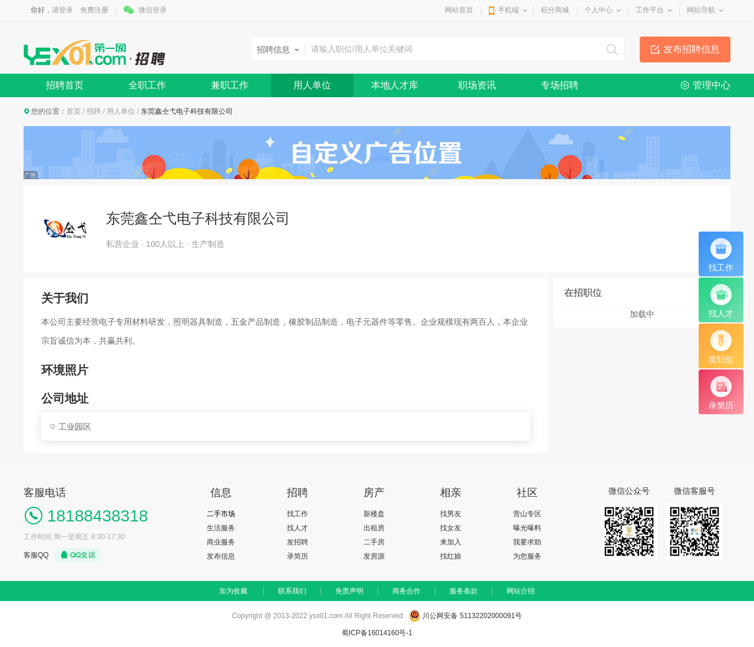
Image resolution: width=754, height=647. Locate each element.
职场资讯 (477, 85)
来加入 (450, 542)
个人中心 (598, 10)
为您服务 (527, 556)
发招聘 (297, 542)
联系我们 (292, 591)
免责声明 (349, 591)
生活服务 (221, 528)
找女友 (450, 528)
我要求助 (527, 542)
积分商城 (555, 10)
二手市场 (221, 514)
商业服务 (221, 542)
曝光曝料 (527, 528)
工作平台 (650, 10)
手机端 (508, 10)
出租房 (374, 528)
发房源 (374, 556)
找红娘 (450, 556)
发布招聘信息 (691, 49)
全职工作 (147, 85)
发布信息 (221, 556)
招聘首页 (65, 85)
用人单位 (312, 85)
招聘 (94, 111)
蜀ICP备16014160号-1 (377, 633)
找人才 (297, 528)
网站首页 (459, 10)
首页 (74, 111)
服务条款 (463, 591)
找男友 (450, 514)
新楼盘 (374, 514)
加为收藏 (233, 591)
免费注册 (94, 10)
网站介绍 (521, 591)
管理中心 (711, 85)
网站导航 (701, 10)
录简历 (297, 556)
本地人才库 (394, 85)
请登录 (62, 10)
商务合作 (406, 591)
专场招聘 (559, 85)
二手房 (374, 542)
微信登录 (152, 10)
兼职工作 (230, 85)
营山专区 (527, 514)
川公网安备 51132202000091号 (472, 616)
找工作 (297, 514)
